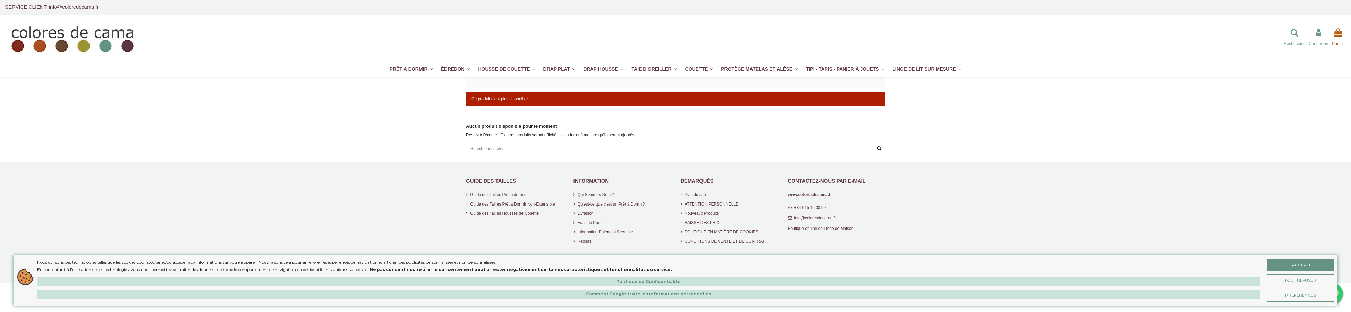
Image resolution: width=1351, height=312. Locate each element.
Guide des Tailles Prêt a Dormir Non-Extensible (512, 204)
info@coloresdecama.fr (815, 218)
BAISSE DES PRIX (702, 222)
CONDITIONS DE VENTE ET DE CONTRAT (725, 241)
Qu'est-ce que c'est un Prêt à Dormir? (611, 204)
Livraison (586, 213)
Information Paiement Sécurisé (605, 232)
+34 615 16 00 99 (810, 207)
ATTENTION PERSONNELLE (711, 204)
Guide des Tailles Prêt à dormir (498, 194)
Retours (585, 241)
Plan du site (695, 194)
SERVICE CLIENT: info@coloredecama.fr (52, 7)
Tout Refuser (1300, 280)
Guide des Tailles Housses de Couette (504, 213)
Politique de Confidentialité (648, 281)
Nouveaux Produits (702, 213)
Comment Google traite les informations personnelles (648, 293)
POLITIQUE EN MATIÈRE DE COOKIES (721, 232)
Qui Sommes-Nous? (596, 194)
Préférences (1300, 295)
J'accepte (1300, 264)
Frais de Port (589, 222)
